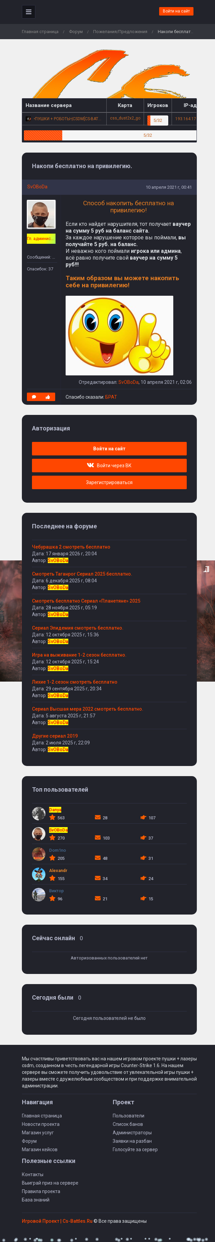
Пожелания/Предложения (120, 31)
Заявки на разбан (132, 1141)
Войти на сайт (176, 11)
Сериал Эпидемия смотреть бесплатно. (77, 628)
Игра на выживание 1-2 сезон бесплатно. (79, 655)
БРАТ (111, 397)
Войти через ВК (109, 465)
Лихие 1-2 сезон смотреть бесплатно (74, 682)
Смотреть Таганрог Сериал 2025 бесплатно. (82, 574)
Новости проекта (41, 1124)
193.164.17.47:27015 (195, 118)
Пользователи (128, 1115)
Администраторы (132, 1132)
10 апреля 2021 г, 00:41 (169, 187)
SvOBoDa (37, 186)
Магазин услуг (38, 1132)
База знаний (35, 1200)
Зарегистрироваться (109, 482)
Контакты (32, 1174)
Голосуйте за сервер (135, 1149)
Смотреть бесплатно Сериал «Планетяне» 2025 (86, 601)
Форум (76, 31)
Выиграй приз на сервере (50, 1183)
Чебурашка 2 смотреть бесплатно (71, 547)
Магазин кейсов (40, 1149)
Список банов (128, 1124)
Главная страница (40, 31)
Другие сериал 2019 (55, 736)
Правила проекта (41, 1191)
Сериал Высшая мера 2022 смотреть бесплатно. (87, 709)
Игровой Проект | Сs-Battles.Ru (57, 1221)
